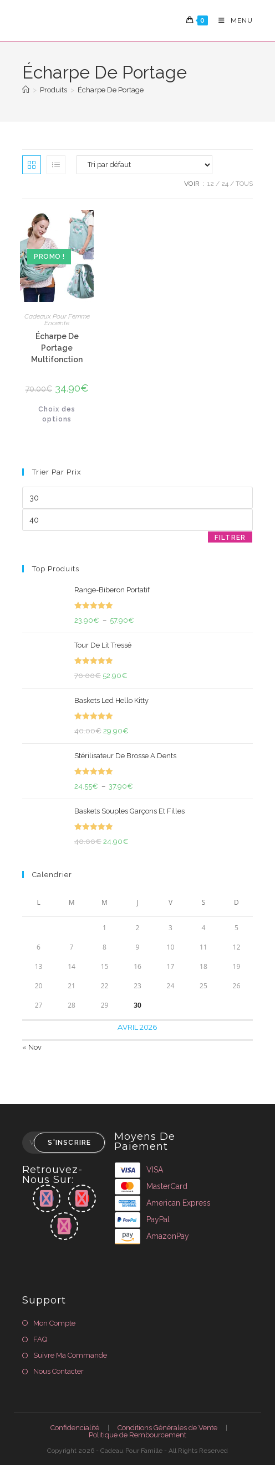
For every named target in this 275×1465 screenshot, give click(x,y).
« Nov (32, 1047)
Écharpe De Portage (111, 90)
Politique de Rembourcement (137, 1435)
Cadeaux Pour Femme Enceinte (57, 319)
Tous (244, 183)
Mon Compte (54, 1323)
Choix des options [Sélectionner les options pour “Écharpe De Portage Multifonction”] (56, 414)
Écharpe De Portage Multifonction (57, 348)
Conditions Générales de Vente (167, 1428)
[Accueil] (25, 90)
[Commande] (144, 164)
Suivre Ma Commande (70, 1355)
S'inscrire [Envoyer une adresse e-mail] (69, 1142)
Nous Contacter (58, 1371)
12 (210, 183)
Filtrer (230, 537)
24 (224, 183)
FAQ (40, 1339)
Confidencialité (74, 1428)
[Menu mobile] (231, 20)
